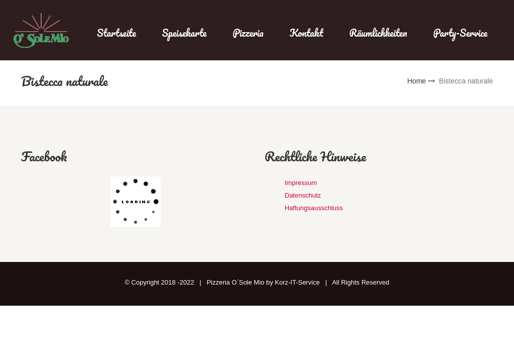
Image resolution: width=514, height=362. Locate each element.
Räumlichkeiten (378, 33)
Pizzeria (248, 33)
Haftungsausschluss (314, 208)
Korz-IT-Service (297, 282)
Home (416, 81)
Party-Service (460, 33)
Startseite (116, 33)
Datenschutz (303, 195)
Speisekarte (184, 33)
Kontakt (306, 33)
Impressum (301, 183)
